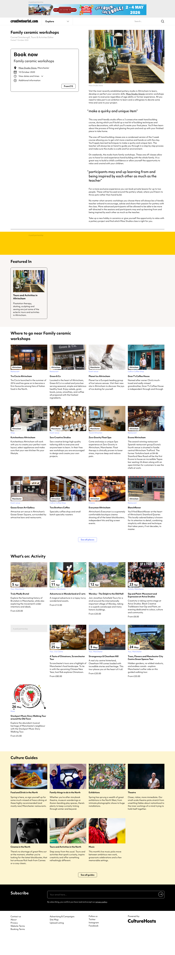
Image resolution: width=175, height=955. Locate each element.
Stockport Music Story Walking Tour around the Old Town (28, 737)
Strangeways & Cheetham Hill (103, 675)
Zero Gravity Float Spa (100, 456)
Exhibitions (94, 811)
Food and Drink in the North (24, 811)
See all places (87, 559)
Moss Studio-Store (27, 67)
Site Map (54, 939)
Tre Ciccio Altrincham (21, 395)
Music (92, 866)
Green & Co (55, 395)
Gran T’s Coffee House (139, 395)
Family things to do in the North (65, 811)
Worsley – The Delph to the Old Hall (106, 613)
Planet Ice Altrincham (99, 395)
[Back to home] (24, 22)
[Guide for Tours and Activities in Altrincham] (29, 312)
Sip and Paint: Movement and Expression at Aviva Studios (142, 614)
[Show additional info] (45, 80)
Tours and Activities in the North (65, 866)
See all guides (87, 894)
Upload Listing (57, 942)
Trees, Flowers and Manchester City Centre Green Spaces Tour (145, 677)
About (14, 939)
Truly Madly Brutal (20, 613)
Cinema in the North (20, 866)
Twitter (92, 939)
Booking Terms (18, 948)
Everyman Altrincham (99, 527)
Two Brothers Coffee (60, 527)
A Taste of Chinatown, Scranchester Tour (67, 677)
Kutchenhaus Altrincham (23, 456)
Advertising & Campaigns (62, 936)
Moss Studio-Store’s (135, 93)
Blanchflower (134, 527)
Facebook (93, 945)
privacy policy (101, 921)
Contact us (16, 936)
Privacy (14, 942)
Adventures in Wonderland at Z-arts (67, 613)
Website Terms (18, 945)
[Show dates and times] (45, 76)
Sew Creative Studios (60, 456)
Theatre (132, 811)
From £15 (68, 86)
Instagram (94, 942)
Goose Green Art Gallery (23, 527)
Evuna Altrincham (137, 456)
